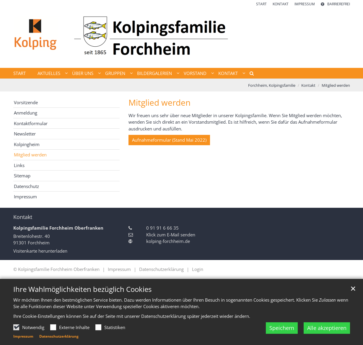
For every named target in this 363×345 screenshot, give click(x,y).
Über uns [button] (82, 73)
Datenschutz (26, 186)
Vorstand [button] (195, 73)
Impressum (23, 336)
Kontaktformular (31, 123)
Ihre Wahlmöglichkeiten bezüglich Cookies (82, 289)
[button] (249, 74)
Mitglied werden (336, 85)
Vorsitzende (26, 102)
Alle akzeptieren (326, 327)
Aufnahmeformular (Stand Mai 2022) (169, 140)
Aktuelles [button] (49, 73)
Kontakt (308, 85)
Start (19, 73)
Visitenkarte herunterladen (40, 251)
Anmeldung (25, 113)
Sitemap (22, 176)
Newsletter (25, 134)
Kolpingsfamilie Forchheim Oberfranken (58, 228)
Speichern (281, 327)
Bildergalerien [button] (154, 73)
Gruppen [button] (115, 73)
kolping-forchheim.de (168, 241)
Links (19, 165)
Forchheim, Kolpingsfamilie (271, 85)
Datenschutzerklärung (59, 336)
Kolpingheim (27, 144)
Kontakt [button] (228, 73)
